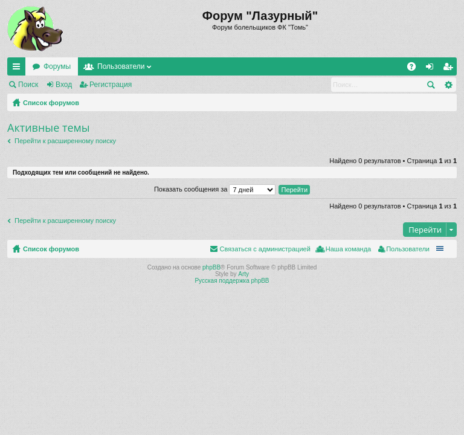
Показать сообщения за (215, 189)
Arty (243, 274)
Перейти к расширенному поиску (65, 140)
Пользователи (120, 66)
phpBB (211, 267)
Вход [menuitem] (432, 69)
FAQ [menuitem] (415, 69)
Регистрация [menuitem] (450, 69)
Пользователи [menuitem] (408, 249)
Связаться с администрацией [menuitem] (264, 249)
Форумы (57, 66)
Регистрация (110, 84)
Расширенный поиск (448, 84)
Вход (64, 84)
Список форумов (51, 102)
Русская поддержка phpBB (232, 280)
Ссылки (18, 69)
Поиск (28, 84)
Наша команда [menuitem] (348, 249)
